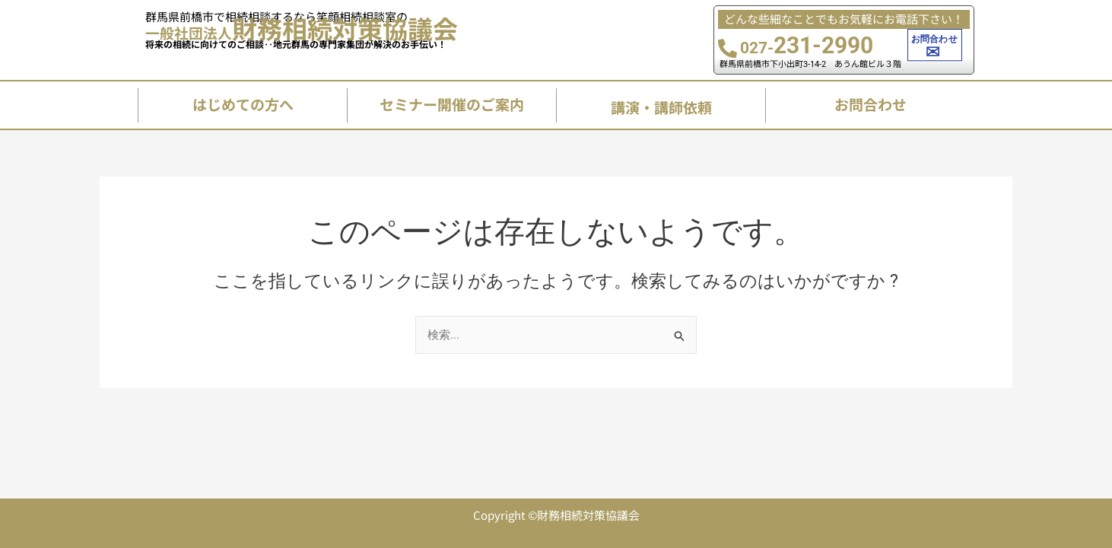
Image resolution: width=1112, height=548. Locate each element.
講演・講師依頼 (661, 107)
